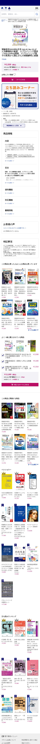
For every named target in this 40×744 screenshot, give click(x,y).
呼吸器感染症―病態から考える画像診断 (18, 361)
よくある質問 (6, 743)
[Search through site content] (17, 14)
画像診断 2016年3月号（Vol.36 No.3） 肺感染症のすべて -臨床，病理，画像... (18, 368)
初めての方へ (26, 743)
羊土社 (4, 59)
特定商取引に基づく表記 (29, 740)
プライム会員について (9, 740)
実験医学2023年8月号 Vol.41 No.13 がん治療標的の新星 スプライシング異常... (18, 356)
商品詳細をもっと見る (13, 125)
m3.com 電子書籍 (3, 20)
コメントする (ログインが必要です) (14, 228)
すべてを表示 (32, 330)
